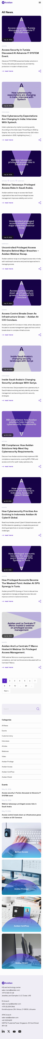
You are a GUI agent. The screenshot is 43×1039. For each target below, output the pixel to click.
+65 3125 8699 (7, 1020)
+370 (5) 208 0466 (8, 1007)
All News (5, 726)
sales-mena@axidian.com (11, 990)
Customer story (7, 736)
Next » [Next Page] (6, 691)
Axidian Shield (7, 777)
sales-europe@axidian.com (11, 1004)
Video (4, 756)
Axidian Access (7, 767)
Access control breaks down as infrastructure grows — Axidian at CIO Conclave (21, 816)
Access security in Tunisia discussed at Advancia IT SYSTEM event (21, 794)
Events (4, 46)
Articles (4, 181)
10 (15, 686)
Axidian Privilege (8, 762)
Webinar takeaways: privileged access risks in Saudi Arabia (19, 805)
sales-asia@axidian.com (10, 1017)
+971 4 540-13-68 (8, 993)
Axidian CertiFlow (8, 772)
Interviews (5, 112)
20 (26, 686)
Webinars (21, 181)
